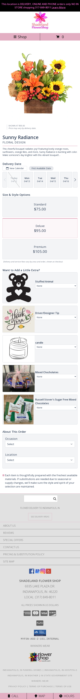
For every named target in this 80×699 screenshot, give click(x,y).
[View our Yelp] (48, 572)
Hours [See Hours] (66, 696)
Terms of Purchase (41, 686)
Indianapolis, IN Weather (23, 675)
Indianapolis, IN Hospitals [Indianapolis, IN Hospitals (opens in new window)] (60, 670)
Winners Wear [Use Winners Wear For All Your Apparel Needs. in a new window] (40, 646)
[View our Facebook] (31, 572)
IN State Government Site (56, 675)
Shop (20, 36)
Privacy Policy (17, 686)
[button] (40, 633)
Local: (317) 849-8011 (40, 597)
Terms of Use (63, 686)
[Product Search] (41, 498)
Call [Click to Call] (13, 696)
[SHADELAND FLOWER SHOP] (40, 28)
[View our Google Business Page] (37, 572)
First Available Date (41, 168)
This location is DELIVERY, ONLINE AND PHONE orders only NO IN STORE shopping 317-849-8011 (40, 5)
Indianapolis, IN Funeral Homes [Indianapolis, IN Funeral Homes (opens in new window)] (22, 670)
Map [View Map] (40, 696)
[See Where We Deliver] (40, 516)
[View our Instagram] (42, 572)
